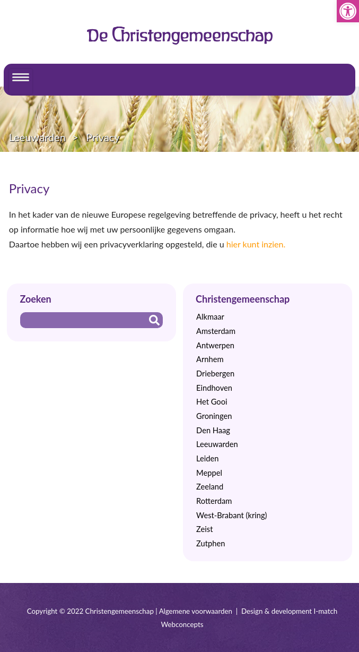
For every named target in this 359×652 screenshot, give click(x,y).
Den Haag (213, 430)
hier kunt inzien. (256, 244)
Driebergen (215, 373)
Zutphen (210, 543)
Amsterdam (215, 331)
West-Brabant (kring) (231, 515)
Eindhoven (214, 387)
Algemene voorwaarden (195, 611)
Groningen (214, 416)
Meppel (209, 472)
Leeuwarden (37, 137)
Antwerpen (215, 345)
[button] (348, 11)
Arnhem (209, 359)
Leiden (207, 458)
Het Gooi (211, 401)
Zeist (204, 529)
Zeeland (209, 486)
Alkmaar (210, 316)
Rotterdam (214, 500)
